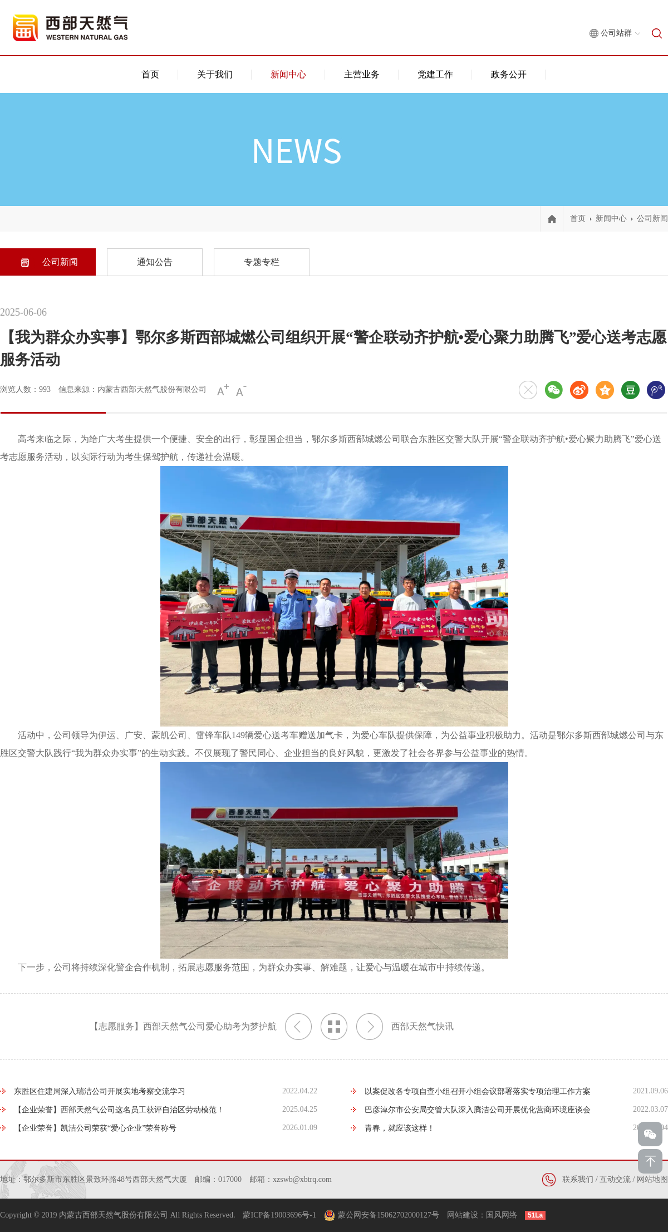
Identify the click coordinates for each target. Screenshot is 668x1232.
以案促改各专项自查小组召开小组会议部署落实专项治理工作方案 (478, 1091)
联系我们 (577, 1179)
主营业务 (362, 74)
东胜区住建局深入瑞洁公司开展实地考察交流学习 (99, 1091)
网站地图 (652, 1179)
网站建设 (462, 1215)
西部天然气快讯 (405, 1026)
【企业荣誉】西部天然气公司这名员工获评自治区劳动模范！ (119, 1110)
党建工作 (435, 74)
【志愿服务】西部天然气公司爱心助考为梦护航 (201, 1026)
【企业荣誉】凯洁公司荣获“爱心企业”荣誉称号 (95, 1128)
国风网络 (501, 1215)
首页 (150, 74)
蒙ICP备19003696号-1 (279, 1215)
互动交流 (615, 1179)
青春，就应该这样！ (400, 1128)
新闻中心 (288, 74)
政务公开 (509, 74)
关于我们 (215, 74)
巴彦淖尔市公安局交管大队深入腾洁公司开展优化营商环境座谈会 (478, 1110)
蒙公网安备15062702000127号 (388, 1215)
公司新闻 (652, 218)
